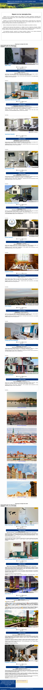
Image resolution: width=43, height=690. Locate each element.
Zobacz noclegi (22, 70)
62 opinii (26, 669)
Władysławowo (35, 151)
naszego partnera (13, 76)
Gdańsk (36, 508)
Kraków (36, 542)
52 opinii (27, 347)
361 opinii (25, 381)
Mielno (36, 576)
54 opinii (25, 600)
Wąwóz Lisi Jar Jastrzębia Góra (21, 680)
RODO (10, 684)
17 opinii (32, 566)
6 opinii (26, 141)
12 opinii (25, 244)
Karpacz (36, 611)
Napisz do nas (31, 688)
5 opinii (28, 106)
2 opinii (32, 532)
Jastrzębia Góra (35, 117)
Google (13, 680)
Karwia (36, 48)
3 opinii (27, 209)
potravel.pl (41, 0)
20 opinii (26, 175)
